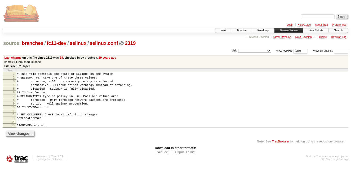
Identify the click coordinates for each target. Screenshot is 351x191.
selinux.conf (104, 43)
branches (32, 43)
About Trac (321, 24)
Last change (13, 57)
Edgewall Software (51, 169)
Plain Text (162, 162)
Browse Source (289, 30)
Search (338, 30)
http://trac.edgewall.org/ (334, 169)
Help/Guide (304, 24)
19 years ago (107, 57)
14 (13, 131)
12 (13, 122)
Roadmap (263, 30)
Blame (323, 37)
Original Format (185, 162)
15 (13, 134)
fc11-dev (56, 43)
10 (13, 114)
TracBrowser (280, 151)
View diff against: (330, 50)
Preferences (339, 24)
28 (61, 57)
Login (290, 24)
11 (13, 118)
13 (13, 126)
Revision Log (338, 37)
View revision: (284, 50)
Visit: (234, 50)
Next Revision (303, 37)
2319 (130, 43)
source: (12, 43)
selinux (78, 43)
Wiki (223, 30)
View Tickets (316, 30)
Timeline (241, 30)
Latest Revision (282, 37)
